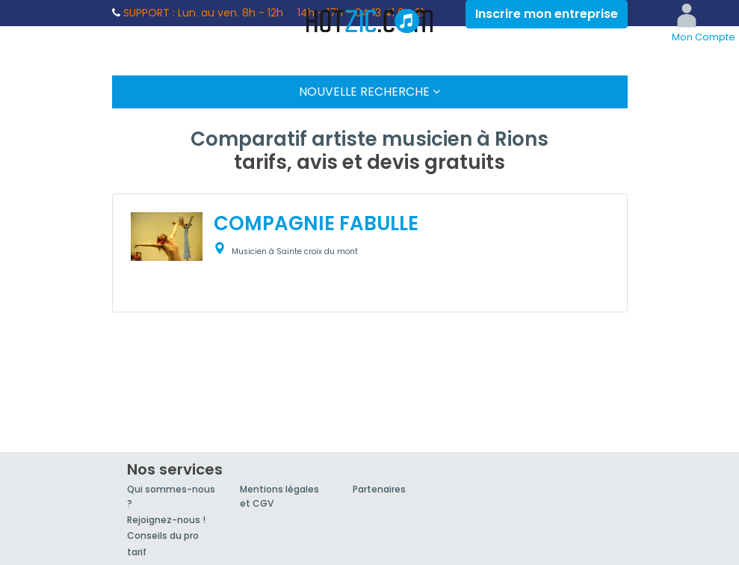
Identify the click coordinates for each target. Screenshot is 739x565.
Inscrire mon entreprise (546, 13)
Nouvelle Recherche (369, 91)
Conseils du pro (163, 535)
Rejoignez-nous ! (166, 519)
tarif (136, 552)
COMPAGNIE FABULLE (316, 223)
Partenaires (379, 489)
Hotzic (370, 21)
